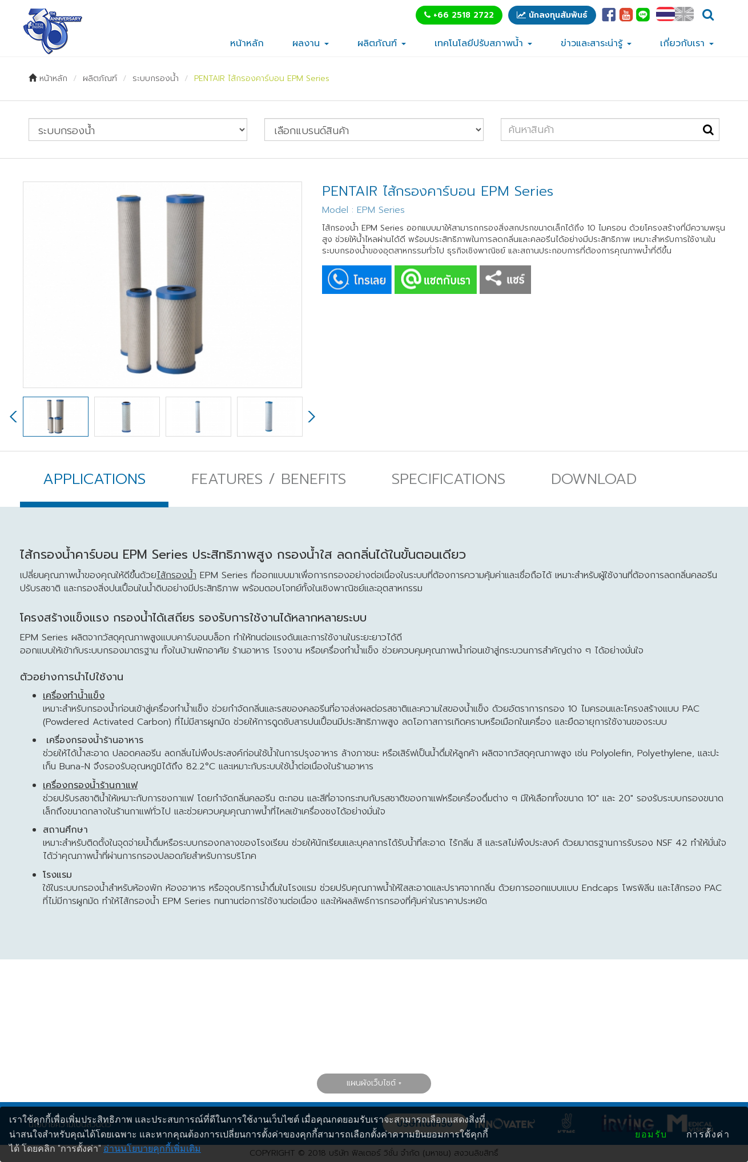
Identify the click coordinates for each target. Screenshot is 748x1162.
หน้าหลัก (247, 43)
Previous (14, 416)
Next (310, 416)
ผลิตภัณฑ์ (381, 43)
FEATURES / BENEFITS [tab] (268, 479)
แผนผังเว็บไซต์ (371, 1083)
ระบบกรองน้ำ (155, 78)
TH (665, 14)
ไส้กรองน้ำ (176, 575)
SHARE (505, 279)
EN (684, 14)
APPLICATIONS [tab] (94, 479)
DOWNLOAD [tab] (594, 479)
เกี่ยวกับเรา (687, 43)
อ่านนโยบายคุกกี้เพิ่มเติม (152, 1148)
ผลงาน (310, 43)
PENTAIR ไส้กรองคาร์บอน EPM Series (261, 78)
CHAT (436, 279)
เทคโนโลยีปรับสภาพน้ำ (483, 43)
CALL (357, 279)
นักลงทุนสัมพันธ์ (552, 15)
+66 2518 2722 (459, 15)
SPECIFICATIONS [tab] (448, 479)
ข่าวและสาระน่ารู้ (596, 43)
